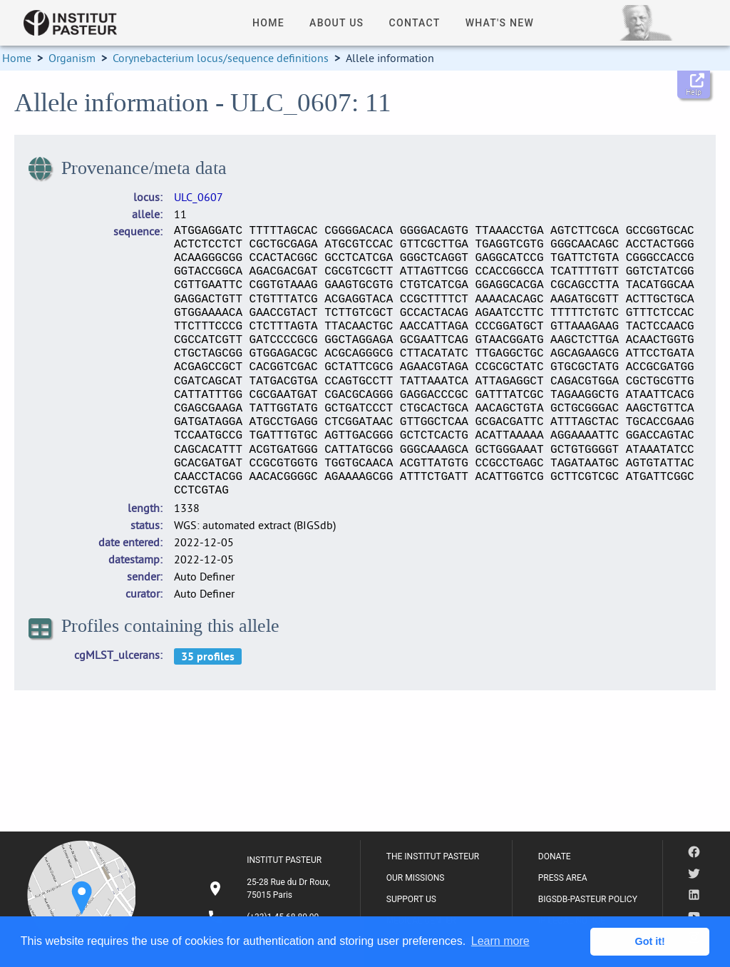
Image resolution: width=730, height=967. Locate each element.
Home (16, 58)
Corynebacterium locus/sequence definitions (221, 58)
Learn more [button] (500, 941)
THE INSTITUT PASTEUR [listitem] (432, 856)
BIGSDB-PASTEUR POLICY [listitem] (587, 899)
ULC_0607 (198, 197)
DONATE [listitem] (554, 856)
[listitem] (270, 888)
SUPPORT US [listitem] (411, 899)
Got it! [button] (650, 941)
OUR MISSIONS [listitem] (415, 878)
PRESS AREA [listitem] (562, 878)
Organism (72, 58)
